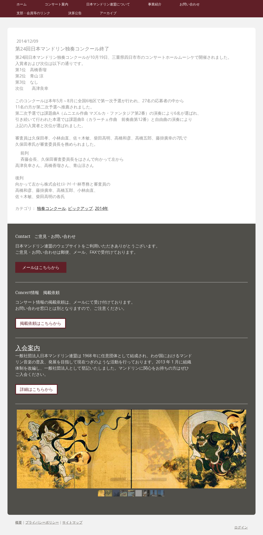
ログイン (241, 527)
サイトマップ (72, 522)
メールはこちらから (40, 267)
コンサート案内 (56, 4)
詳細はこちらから (36, 389)
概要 (18, 522)
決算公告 (75, 13)
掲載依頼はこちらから (40, 323)
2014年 (101, 208)
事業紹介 (154, 4)
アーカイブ (108, 13)
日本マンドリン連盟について (108, 4)
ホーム (22, 4)
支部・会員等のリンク (33, 13)
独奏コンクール (51, 208)
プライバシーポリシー (42, 522)
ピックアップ (80, 208)
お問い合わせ (190, 4)
